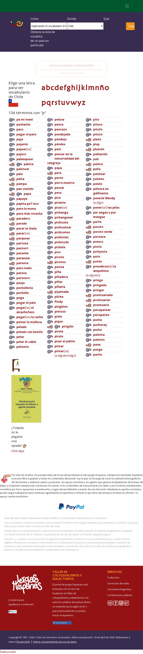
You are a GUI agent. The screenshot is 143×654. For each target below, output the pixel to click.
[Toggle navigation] (127, 6)
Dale (131, 26)
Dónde (71, 19)
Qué (106, 19)
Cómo (34, 19)
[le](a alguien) (101, 270)
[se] (23, 149)
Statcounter (8, 652)
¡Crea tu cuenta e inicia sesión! (71, 65)
